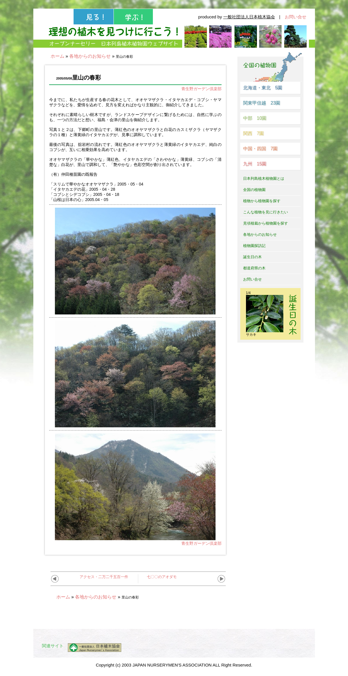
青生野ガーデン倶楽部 (201, 88)
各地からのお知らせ (90, 56)
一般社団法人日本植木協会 (249, 16)
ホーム (57, 56)
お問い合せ (295, 16)
